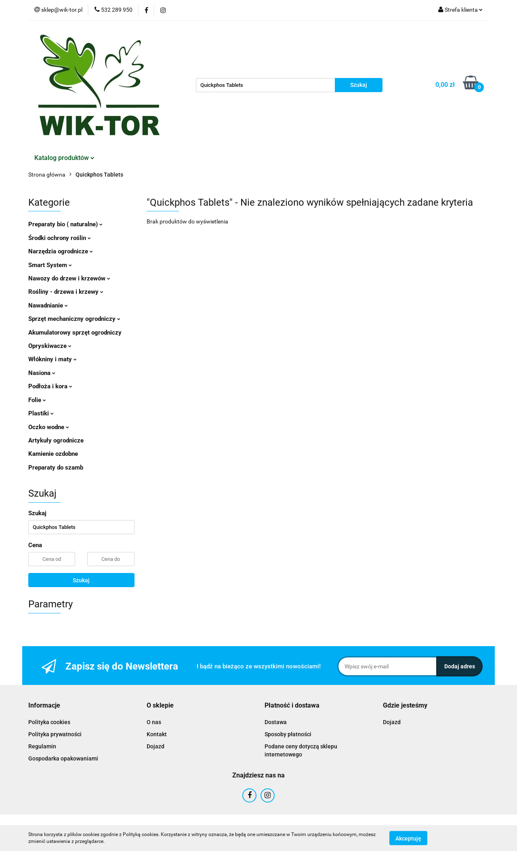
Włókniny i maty (52, 359)
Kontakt (157, 734)
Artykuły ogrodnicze (56, 440)
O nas (154, 722)
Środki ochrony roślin (59, 238)
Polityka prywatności (55, 734)
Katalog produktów (64, 158)
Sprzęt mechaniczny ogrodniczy (74, 318)
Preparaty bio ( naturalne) (65, 224)
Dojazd (155, 746)
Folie (37, 400)
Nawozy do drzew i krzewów (69, 278)
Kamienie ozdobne (53, 453)
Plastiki (41, 413)
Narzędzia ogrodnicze (60, 251)
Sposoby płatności (288, 734)
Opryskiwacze (49, 346)
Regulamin (42, 746)
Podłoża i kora (50, 386)
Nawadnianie (48, 305)
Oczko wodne (48, 427)
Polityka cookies (49, 722)
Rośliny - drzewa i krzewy (65, 291)
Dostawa (276, 722)
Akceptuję (408, 838)
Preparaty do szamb (55, 467)
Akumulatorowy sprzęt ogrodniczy (75, 332)
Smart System (50, 265)
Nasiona (41, 373)
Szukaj (81, 580)
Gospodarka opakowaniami (63, 758)
